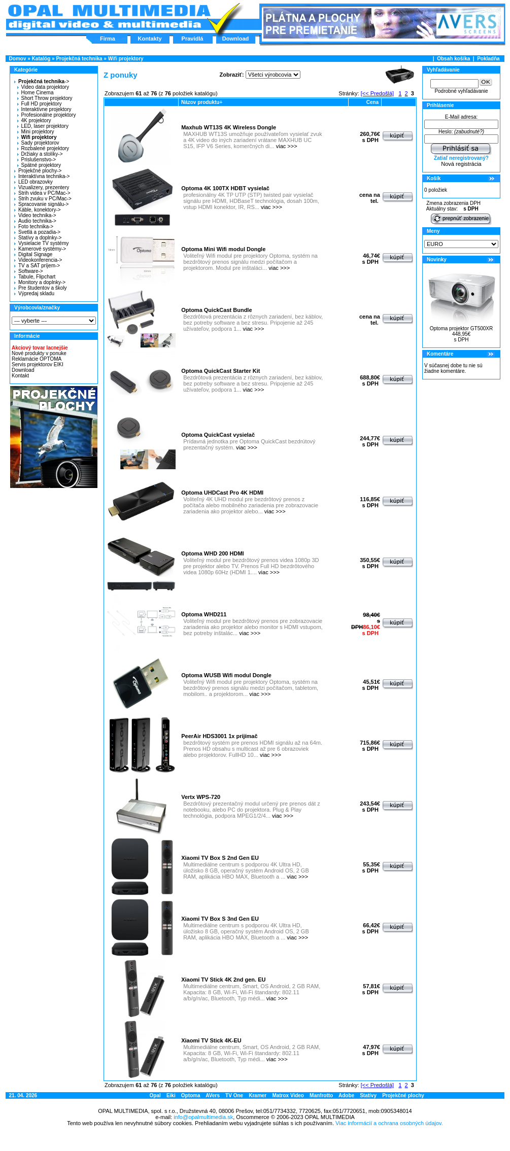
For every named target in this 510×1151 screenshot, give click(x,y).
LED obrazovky (33, 182)
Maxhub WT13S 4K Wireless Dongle (228, 127)
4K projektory (34, 120)
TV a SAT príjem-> (37, 265)
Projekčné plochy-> (37, 170)
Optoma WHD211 (203, 614)
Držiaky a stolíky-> (40, 154)
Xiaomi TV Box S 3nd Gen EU (220, 919)
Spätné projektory (39, 165)
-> (40, 81)
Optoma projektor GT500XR (461, 328)
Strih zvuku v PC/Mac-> (43, 198)
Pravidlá (192, 39)
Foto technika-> (33, 226)
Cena (372, 102)
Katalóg (41, 58)
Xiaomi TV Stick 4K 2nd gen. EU (223, 979)
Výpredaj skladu (34, 293)
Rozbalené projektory (43, 148)
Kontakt (20, 375)
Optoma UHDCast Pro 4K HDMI (222, 493)
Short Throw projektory (45, 98)
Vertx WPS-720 (200, 797)
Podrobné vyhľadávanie (461, 91)
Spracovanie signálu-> (41, 204)
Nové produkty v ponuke (39, 353)
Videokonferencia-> (38, 260)
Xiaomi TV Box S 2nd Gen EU (220, 858)
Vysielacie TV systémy (41, 243)
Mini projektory (35, 131)
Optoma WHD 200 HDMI (212, 553)
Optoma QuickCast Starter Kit (220, 371)
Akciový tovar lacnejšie (40, 348)
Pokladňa (488, 58)
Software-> (28, 271)
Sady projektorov (38, 143)
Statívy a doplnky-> (37, 237)
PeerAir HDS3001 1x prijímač (219, 736)
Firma (107, 39)
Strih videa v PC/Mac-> (42, 193)
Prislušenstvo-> (36, 159)
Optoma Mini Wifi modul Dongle (223, 249)
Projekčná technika (79, 58)
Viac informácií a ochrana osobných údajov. (389, 1123)
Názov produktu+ (201, 102)
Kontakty (149, 39)
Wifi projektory (126, 58)
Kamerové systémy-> (40, 249)
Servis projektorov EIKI (37, 364)
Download (235, 39)
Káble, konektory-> (37, 210)
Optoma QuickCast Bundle (216, 310)
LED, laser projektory (43, 126)
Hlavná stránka (109, 17)
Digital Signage (33, 254)
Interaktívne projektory (44, 109)
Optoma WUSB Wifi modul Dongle (226, 675)
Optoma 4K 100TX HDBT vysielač (225, 188)
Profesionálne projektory (46, 115)
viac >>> (286, 146)
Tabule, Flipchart (34, 277)
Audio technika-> (35, 221)
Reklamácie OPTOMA (36, 359)
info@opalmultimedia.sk (203, 1117)
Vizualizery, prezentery (41, 187)
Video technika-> (35, 215)
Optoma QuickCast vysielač (218, 435)
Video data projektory (43, 87)
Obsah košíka (453, 58)
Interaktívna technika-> (42, 176)
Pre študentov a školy (40, 288)
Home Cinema (35, 92)
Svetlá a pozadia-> (37, 232)
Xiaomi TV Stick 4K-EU (211, 1040)
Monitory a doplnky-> (39, 282)
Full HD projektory (39, 104)
